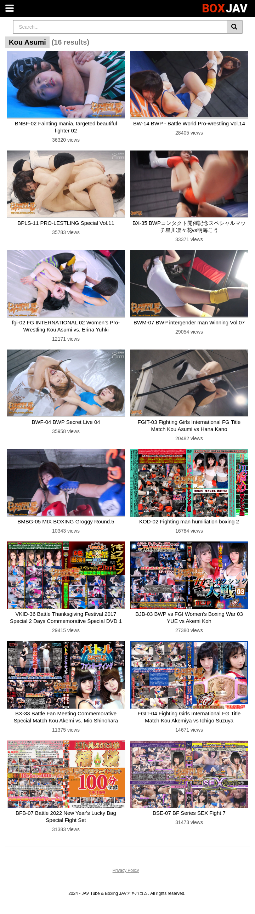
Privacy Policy (126, 870)
